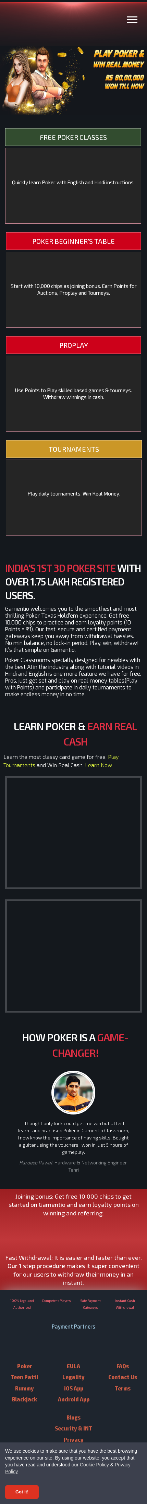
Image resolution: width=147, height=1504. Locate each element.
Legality (73, 1376)
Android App (73, 1398)
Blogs (73, 1417)
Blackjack (24, 1398)
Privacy (74, 1439)
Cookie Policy (94, 1464)
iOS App (73, 1387)
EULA (73, 1365)
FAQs (123, 1365)
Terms (123, 1387)
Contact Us (122, 1376)
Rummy (24, 1387)
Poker (24, 1365)
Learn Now (98, 765)
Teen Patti (24, 1376)
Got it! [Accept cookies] (21, 1491)
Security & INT (74, 1428)
